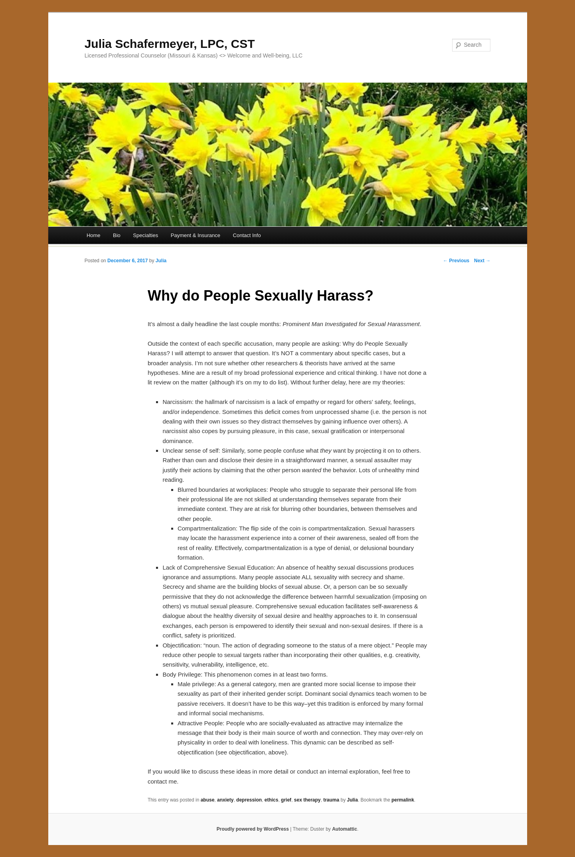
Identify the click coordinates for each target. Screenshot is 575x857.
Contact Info (247, 235)
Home (94, 235)
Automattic (344, 829)
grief (286, 800)
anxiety (225, 800)
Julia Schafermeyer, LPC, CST (170, 43)
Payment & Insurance (195, 235)
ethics (272, 800)
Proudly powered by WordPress (253, 829)
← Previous (456, 260)
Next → (482, 260)
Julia (161, 260)
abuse (208, 800)
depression (249, 800)
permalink (402, 800)
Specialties (145, 235)
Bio (117, 235)
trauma (331, 800)
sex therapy (307, 800)
